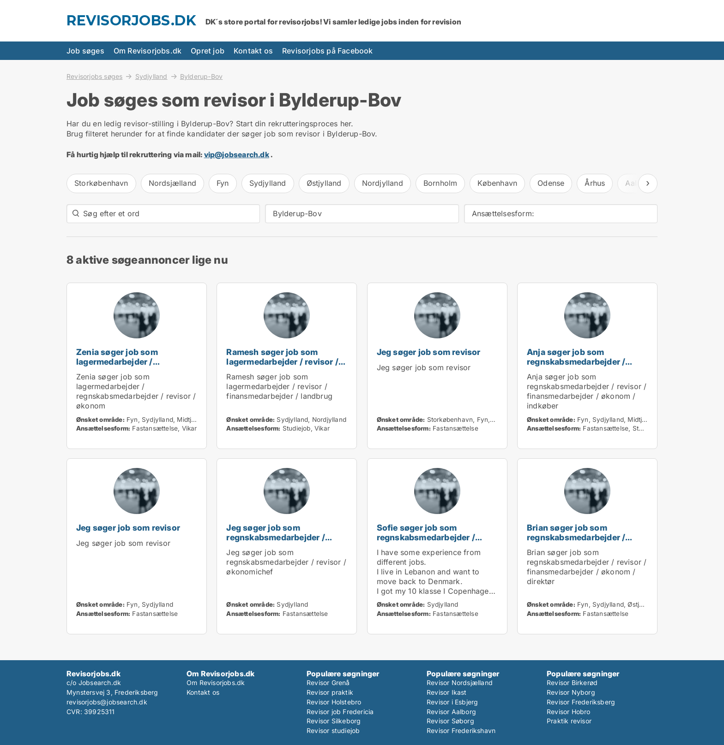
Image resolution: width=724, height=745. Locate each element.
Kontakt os (253, 50)
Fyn (223, 183)
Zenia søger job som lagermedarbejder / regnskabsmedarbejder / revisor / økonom (125, 366)
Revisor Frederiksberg (581, 702)
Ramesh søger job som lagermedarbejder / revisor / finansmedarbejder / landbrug (286, 361)
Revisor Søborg (450, 721)
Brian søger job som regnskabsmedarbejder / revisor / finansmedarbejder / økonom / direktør (585, 542)
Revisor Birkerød (572, 682)
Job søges (85, 50)
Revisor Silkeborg (334, 721)
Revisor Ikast (447, 692)
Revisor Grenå (328, 682)
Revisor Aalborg (451, 711)
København (497, 183)
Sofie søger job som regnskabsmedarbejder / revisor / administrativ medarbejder (426, 542)
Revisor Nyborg (571, 692)
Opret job (207, 50)
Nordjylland (382, 183)
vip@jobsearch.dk (236, 154)
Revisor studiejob (333, 730)
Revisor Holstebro (334, 702)
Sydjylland (151, 76)
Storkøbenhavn (101, 183)
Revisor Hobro (569, 711)
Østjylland (324, 183)
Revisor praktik (330, 692)
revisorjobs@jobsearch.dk (106, 702)
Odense (550, 183)
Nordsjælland (172, 183)
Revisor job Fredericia (340, 711)
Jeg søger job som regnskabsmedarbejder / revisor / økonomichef (275, 537)
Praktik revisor (569, 721)
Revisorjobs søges (94, 76)
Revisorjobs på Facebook (327, 50)
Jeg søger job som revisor (429, 352)
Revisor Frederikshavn (461, 730)
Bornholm (440, 183)
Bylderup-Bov (201, 76)
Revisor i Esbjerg (452, 702)
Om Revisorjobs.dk (147, 50)
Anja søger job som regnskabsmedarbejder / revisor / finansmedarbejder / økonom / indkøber (585, 366)
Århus (595, 183)
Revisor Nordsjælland (460, 682)
